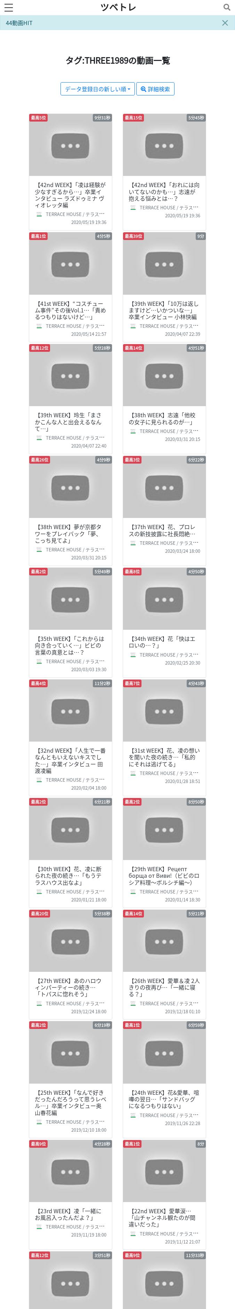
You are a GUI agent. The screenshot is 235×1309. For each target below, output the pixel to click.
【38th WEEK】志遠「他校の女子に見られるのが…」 (162, 418)
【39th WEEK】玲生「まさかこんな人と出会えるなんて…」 (68, 421)
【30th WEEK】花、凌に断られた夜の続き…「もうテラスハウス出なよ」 (68, 875)
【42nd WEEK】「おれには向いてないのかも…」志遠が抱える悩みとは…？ (164, 191)
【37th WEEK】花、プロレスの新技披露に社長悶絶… (162, 529)
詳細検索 (155, 89)
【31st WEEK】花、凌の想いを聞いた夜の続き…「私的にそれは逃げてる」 (164, 757)
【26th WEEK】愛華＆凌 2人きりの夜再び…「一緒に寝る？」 (164, 987)
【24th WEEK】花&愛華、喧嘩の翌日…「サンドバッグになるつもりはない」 (164, 1099)
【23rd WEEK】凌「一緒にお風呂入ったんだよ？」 (68, 1214)
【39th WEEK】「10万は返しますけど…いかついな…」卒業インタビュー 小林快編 (164, 310)
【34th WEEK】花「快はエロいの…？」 (162, 641)
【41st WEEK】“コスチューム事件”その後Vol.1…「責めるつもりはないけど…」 (70, 310)
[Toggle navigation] (225, 7)
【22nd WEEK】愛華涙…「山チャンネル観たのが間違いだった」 (162, 1217)
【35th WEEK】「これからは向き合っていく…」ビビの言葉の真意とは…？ (69, 645)
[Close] (225, 23)
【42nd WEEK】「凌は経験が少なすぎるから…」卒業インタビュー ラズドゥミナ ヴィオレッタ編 (70, 194)
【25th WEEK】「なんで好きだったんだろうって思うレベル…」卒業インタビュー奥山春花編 (70, 1102)
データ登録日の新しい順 (95, 89)
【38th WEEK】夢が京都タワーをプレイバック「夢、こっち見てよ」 (68, 533)
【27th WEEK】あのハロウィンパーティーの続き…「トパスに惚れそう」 (68, 987)
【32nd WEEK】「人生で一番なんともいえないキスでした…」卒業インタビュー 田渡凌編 (70, 760)
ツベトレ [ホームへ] (118, 7)
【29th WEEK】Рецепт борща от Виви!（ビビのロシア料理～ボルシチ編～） (164, 875)
